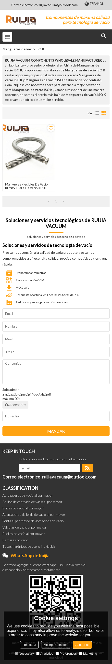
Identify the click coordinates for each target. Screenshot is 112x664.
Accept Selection (56, 645)
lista (96, 113)
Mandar (56, 431)
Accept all (82, 645)
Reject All (29, 645)
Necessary (24, 653)
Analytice (44, 653)
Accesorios (15, 405)
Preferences (66, 653)
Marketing (88, 653)
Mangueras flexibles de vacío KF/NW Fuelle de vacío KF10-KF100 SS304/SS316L (26, 188)
